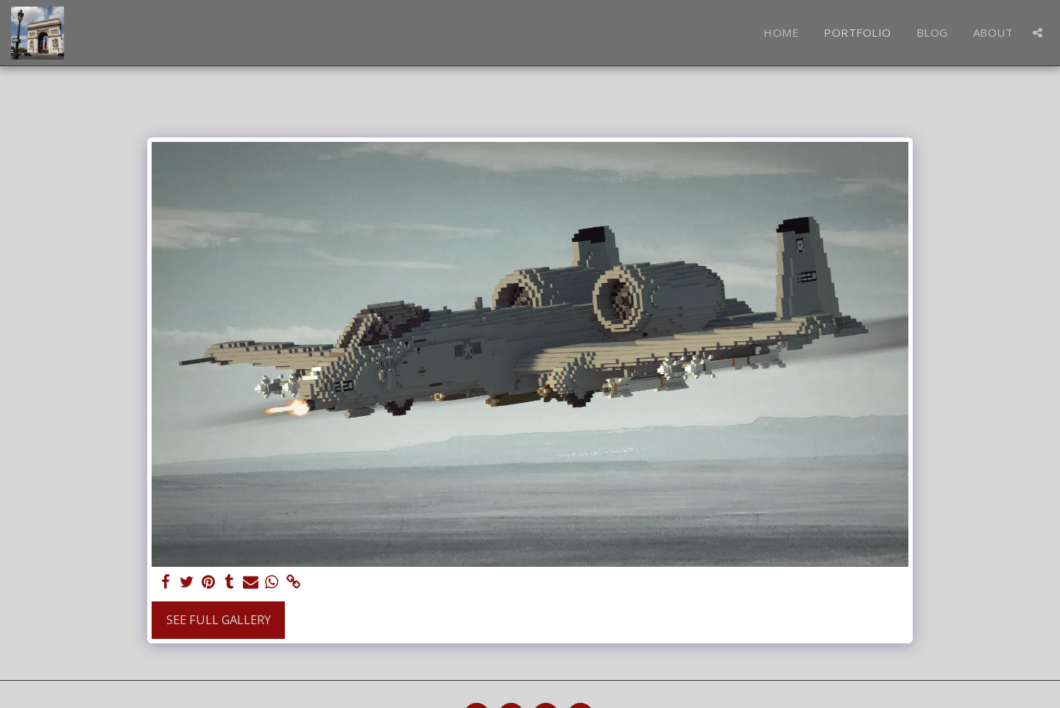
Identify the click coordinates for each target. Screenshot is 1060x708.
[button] (1037, 32)
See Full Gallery (218, 619)
